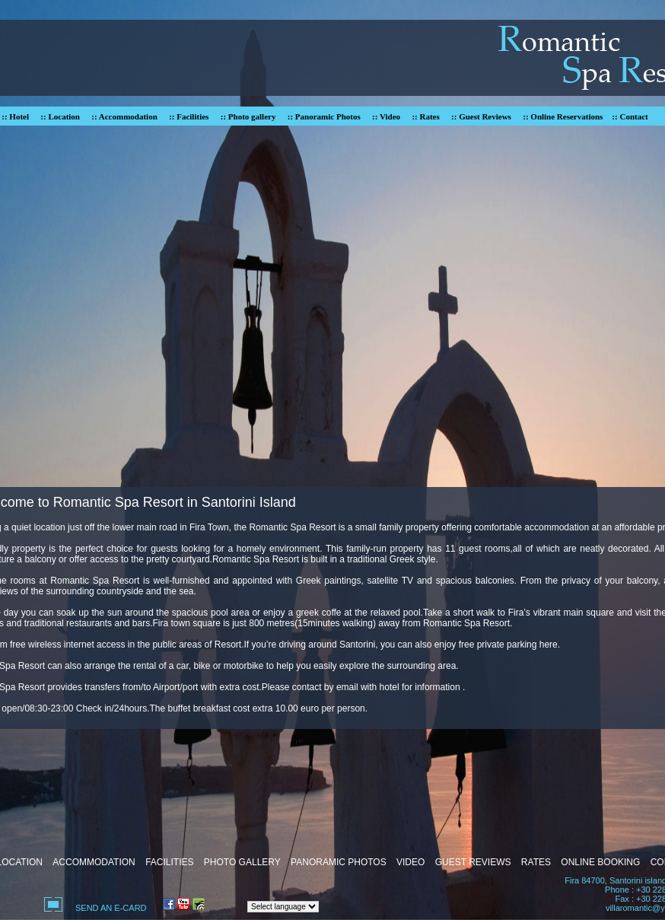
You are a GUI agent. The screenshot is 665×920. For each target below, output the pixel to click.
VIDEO (410, 862)
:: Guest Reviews (481, 116)
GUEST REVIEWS (473, 862)
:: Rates (425, 116)
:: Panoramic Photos (324, 116)
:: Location (60, 116)
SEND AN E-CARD (111, 907)
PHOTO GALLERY (242, 862)
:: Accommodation (124, 116)
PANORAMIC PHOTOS (339, 862)
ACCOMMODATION (93, 862)
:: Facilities (188, 116)
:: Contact (630, 116)
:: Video (386, 116)
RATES (536, 862)
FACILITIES (169, 862)
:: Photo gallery (248, 116)
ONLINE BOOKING (600, 862)
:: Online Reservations (563, 116)
